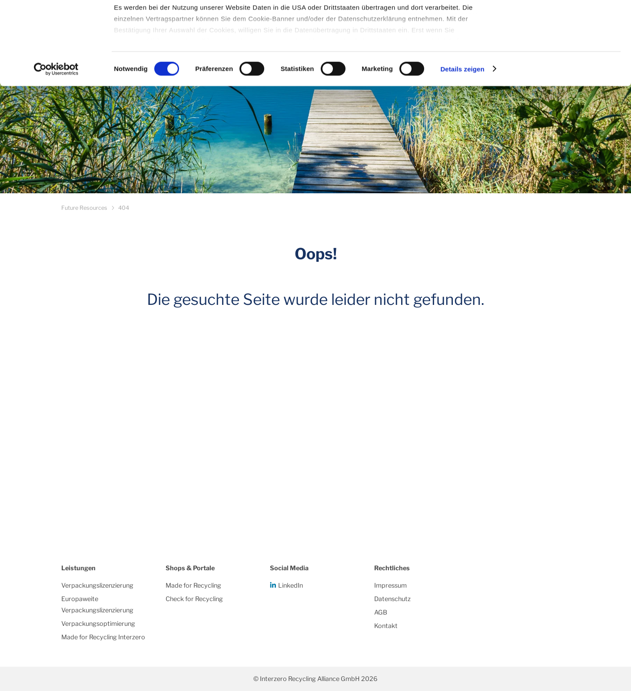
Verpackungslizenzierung (97, 585)
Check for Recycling (194, 599)
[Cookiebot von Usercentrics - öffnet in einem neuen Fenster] (56, 138)
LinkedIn (290, 585)
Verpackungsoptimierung (98, 624)
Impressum (390, 585)
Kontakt (386, 626)
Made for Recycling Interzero (103, 637)
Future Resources (84, 208)
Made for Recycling (193, 585)
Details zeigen (462, 138)
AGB (380, 612)
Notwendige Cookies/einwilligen (558, 51)
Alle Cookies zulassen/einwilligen (558, 22)
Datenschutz (392, 599)
